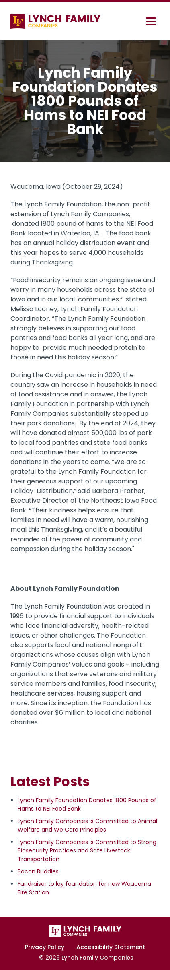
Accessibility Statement (110, 947)
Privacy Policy (44, 947)
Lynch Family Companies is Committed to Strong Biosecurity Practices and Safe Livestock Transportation (87, 850)
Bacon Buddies (38, 871)
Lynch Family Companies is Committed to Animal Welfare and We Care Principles (87, 825)
